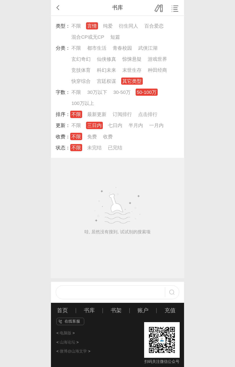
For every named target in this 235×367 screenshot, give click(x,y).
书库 (89, 310)
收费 (108, 136)
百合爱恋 (154, 26)
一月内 (156, 125)
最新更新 (96, 114)
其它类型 (132, 81)
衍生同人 (128, 26)
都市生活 (96, 48)
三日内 (94, 125)
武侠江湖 (147, 48)
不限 (76, 26)
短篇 (115, 37)
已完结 (115, 147)
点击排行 (147, 114)
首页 (62, 310)
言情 (92, 26)
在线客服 (72, 321)
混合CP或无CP (87, 37)
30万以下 (97, 92)
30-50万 (122, 92)
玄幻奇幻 (81, 59)
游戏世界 (157, 59)
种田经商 (157, 70)
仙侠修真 (106, 59)
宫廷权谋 (106, 81)
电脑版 (65, 333)
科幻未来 (106, 70)
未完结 (94, 147)
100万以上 (82, 103)
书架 (116, 310)
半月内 (136, 125)
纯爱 (108, 26)
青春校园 (122, 48)
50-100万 (147, 92)
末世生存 (132, 70)
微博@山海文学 (73, 351)
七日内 (115, 125)
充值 (170, 310)
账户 (142, 310)
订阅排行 (122, 114)
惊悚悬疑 (132, 59)
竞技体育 (81, 70)
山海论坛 (67, 342)
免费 (92, 136)
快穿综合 (81, 81)
